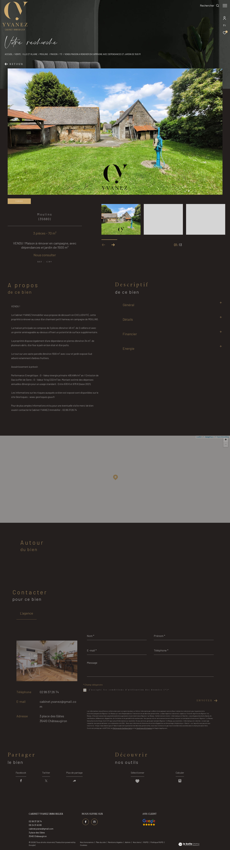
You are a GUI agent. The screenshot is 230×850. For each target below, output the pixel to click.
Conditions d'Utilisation (144, 728)
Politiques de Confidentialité (122, 728)
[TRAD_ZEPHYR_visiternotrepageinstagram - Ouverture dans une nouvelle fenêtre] (94, 822)
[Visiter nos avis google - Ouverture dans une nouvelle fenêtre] (149, 822)
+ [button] (226, 440)
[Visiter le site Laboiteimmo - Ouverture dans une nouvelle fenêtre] (188, 844)
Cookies (83, 845)
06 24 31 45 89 (35, 825)
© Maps (208, 437)
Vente (18, 54)
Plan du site (101, 842)
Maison (53, 54)
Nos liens (137, 842)
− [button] (226, 444)
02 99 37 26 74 (49, 692)
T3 (61, 54)
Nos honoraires (87, 842)
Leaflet (199, 437)
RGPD (146, 842)
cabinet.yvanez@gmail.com (41, 828)
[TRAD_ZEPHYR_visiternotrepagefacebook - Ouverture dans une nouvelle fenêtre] (85, 822)
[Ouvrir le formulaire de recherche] (208, 5)
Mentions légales (115, 842)
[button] (113, 244)
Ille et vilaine (30, 54)
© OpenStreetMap (222, 437)
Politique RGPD (156, 842)
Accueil (9, 54)
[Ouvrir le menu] (225, 5)
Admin (128, 842)
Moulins (44, 54)
